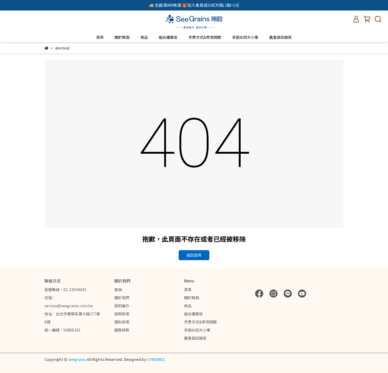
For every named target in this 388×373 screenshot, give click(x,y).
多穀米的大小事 (245, 37)
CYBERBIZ (156, 359)
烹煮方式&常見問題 (204, 37)
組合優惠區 (168, 37)
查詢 (118, 289)
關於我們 (121, 297)
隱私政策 (121, 322)
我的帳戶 (121, 305)
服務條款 (121, 330)
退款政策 (121, 313)
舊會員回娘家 (280, 37)
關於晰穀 (122, 37)
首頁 (100, 37)
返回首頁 (194, 255)
